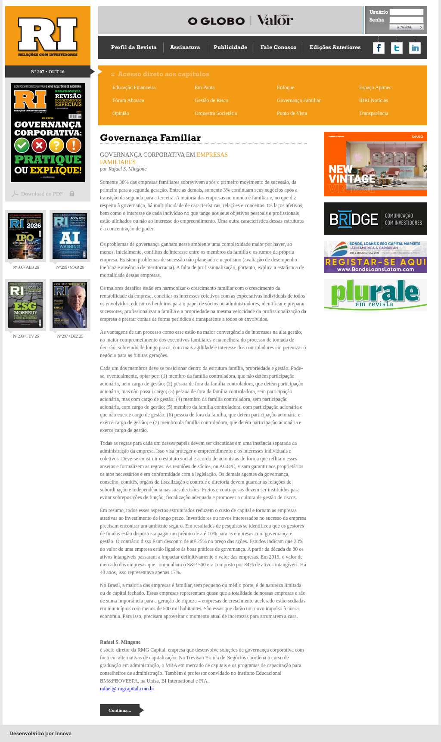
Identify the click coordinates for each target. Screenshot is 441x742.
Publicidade (230, 47)
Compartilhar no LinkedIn (415, 48)
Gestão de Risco (211, 100)
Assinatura (185, 47)
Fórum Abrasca (128, 100)
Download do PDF (42, 193)
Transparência (373, 113)
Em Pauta (204, 87)
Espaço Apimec (375, 87)
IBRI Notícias (373, 100)
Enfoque (286, 87)
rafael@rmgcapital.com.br (127, 689)
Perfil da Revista (134, 47)
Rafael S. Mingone (128, 169)
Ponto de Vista (292, 113)
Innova (63, 733)
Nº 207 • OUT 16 (48, 71)
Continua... (120, 710)
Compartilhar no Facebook (379, 48)
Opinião (120, 113)
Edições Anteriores (335, 47)
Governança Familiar (299, 100)
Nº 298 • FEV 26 (25, 310)
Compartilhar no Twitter (397, 48)
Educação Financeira (133, 87)
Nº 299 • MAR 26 (70, 241)
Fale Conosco (278, 47)
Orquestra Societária (216, 113)
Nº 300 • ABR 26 (25, 241)
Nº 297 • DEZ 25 (70, 310)
